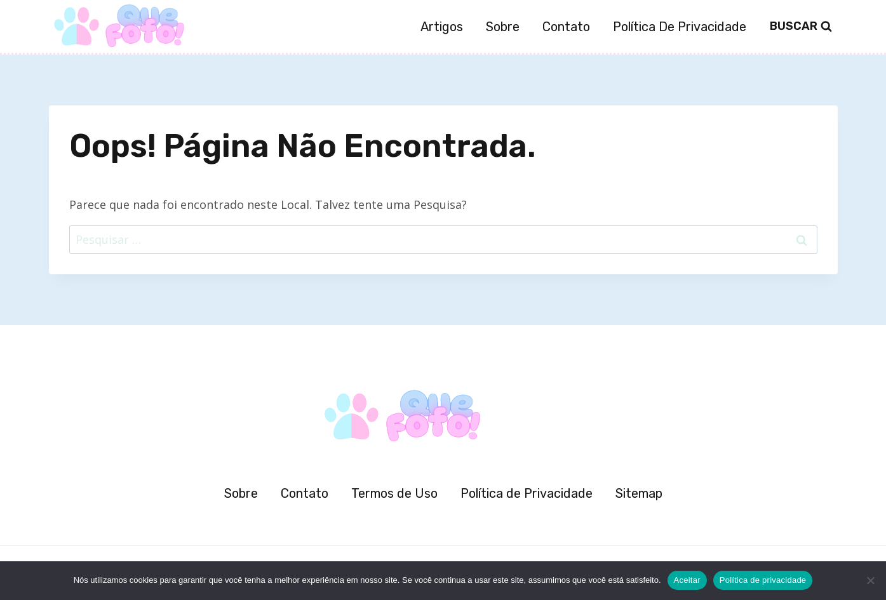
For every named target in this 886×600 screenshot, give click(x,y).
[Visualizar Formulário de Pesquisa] (801, 26)
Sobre (503, 26)
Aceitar (687, 580)
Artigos (441, 26)
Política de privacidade (763, 580)
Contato (566, 26)
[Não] (870, 580)
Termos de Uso (394, 493)
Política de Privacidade (679, 26)
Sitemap (638, 493)
